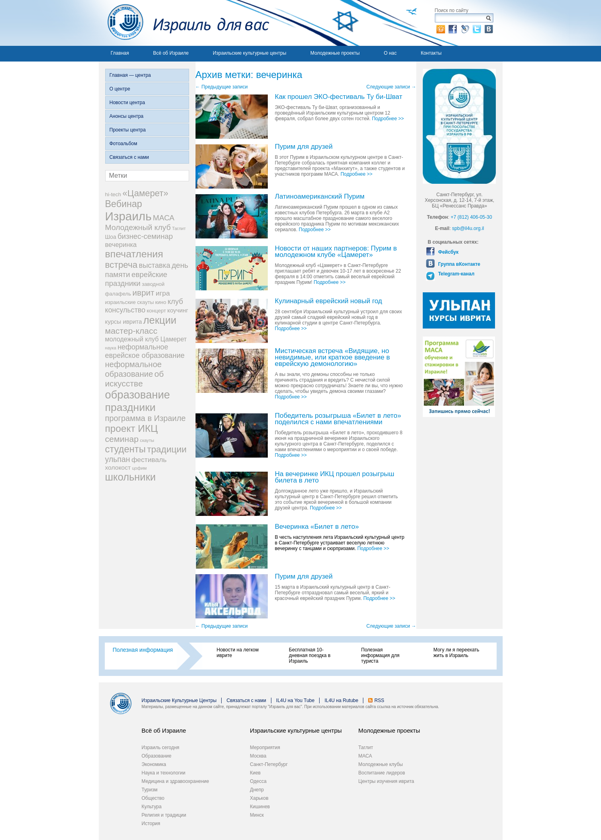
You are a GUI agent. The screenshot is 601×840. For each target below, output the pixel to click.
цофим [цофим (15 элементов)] (139, 468)
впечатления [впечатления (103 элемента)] (134, 254)
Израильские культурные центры (249, 53)
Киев (255, 773)
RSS (379, 700)
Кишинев (260, 806)
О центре (120, 89)
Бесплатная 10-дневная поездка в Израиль (310, 655)
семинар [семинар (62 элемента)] (122, 439)
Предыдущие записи (222, 87)
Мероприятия (265, 747)
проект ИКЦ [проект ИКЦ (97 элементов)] (131, 428)
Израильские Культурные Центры (179, 700)
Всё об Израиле (171, 53)
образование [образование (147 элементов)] (137, 394)
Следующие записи (391, 87)
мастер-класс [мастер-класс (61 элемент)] (131, 330)
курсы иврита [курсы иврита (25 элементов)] (123, 321)
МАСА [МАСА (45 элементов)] (164, 218)
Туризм (150, 790)
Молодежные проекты (335, 53)
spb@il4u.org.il (468, 228)
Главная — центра (130, 75)
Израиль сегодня (160, 747)
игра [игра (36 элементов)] (163, 293)
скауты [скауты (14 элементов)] (147, 440)
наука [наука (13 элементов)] (110, 347)
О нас (390, 53)
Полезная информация (143, 650)
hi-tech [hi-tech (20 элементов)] (113, 194)
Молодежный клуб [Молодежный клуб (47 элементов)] (138, 227)
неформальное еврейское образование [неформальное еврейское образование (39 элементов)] (145, 351)
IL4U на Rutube (341, 700)
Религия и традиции (164, 815)
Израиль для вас (184, 23)
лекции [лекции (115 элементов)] (160, 320)
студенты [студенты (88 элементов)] (125, 449)
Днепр (257, 790)
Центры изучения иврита (386, 781)
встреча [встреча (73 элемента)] (121, 265)
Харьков (259, 798)
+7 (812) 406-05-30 (471, 217)
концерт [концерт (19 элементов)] (156, 311)
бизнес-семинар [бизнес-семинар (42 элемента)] (145, 236)
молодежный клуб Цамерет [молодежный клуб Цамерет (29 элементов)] (146, 339)
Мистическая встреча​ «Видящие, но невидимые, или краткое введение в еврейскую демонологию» (332, 358)
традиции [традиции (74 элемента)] (167, 449)
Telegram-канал (456, 274)
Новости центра (127, 102)
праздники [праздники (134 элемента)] (130, 407)
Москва (258, 756)
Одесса (258, 781)
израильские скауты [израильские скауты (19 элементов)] (129, 302)
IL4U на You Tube (295, 700)
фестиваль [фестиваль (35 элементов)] (149, 460)
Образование (156, 756)
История (151, 823)
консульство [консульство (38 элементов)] (125, 310)
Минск (257, 815)
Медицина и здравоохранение (175, 781)
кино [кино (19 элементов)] (161, 302)
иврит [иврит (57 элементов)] (143, 292)
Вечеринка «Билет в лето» (317, 527)
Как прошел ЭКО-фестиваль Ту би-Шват (338, 97)
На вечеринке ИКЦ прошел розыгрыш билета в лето (335, 477)
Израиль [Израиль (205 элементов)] (128, 216)
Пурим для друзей (304, 147)
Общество (153, 798)
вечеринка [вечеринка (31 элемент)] (121, 244)
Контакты (431, 53)
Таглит (366, 747)
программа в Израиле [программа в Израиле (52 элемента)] (145, 418)
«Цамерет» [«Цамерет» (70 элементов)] (145, 193)
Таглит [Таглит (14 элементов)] (178, 228)
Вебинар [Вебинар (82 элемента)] (123, 204)
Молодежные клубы (381, 764)
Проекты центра (128, 130)
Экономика (154, 764)
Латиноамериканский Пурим (320, 196)
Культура (152, 806)
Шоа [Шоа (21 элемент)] (110, 237)
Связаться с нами (129, 157)
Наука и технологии (163, 773)
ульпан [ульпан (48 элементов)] (117, 459)
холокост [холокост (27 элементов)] (118, 467)
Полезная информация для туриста (380, 655)
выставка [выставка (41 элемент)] (154, 265)
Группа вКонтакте (458, 264)
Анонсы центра (127, 116)
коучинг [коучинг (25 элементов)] (177, 310)
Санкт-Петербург (269, 764)
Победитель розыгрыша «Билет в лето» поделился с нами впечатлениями (338, 419)
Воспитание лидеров (382, 773)
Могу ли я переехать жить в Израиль (456, 652)
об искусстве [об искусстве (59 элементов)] (134, 378)
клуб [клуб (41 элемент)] (175, 302)
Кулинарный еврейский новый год (328, 301)
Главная (120, 53)
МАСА (365, 756)
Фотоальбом (123, 143)
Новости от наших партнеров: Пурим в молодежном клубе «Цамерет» (336, 252)
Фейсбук (447, 252)
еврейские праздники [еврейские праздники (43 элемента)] (136, 279)
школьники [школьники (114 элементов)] (130, 477)
